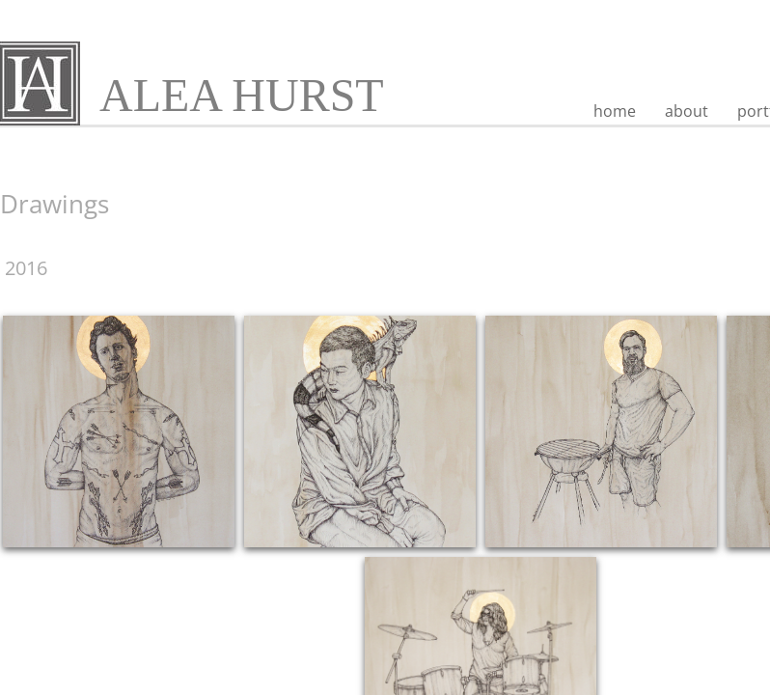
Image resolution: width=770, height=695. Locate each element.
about (686, 111)
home (614, 111)
